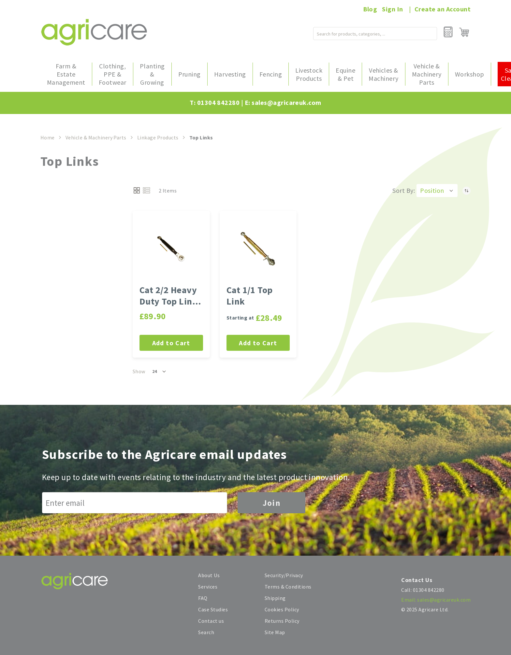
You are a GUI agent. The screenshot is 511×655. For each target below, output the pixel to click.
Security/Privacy (284, 575)
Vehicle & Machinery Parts (96, 137)
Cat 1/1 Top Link (249, 295)
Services (207, 586)
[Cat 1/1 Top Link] (258, 249)
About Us (209, 575)
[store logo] (94, 32)
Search (206, 632)
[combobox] (362, 32)
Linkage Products (158, 137)
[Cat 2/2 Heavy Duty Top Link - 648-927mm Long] (171, 249)
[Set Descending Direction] (466, 190)
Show (139, 371)
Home (47, 137)
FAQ (202, 598)
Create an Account (443, 9)
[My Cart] (464, 32)
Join (271, 503)
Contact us (211, 621)
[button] (437, 190)
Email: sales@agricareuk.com (436, 599)
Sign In (392, 9)
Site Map (275, 632)
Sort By (402, 190)
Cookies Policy (282, 609)
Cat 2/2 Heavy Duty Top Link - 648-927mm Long (171, 295)
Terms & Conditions (288, 586)
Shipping (275, 598)
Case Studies (213, 609)
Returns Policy (282, 621)
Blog (370, 9)
